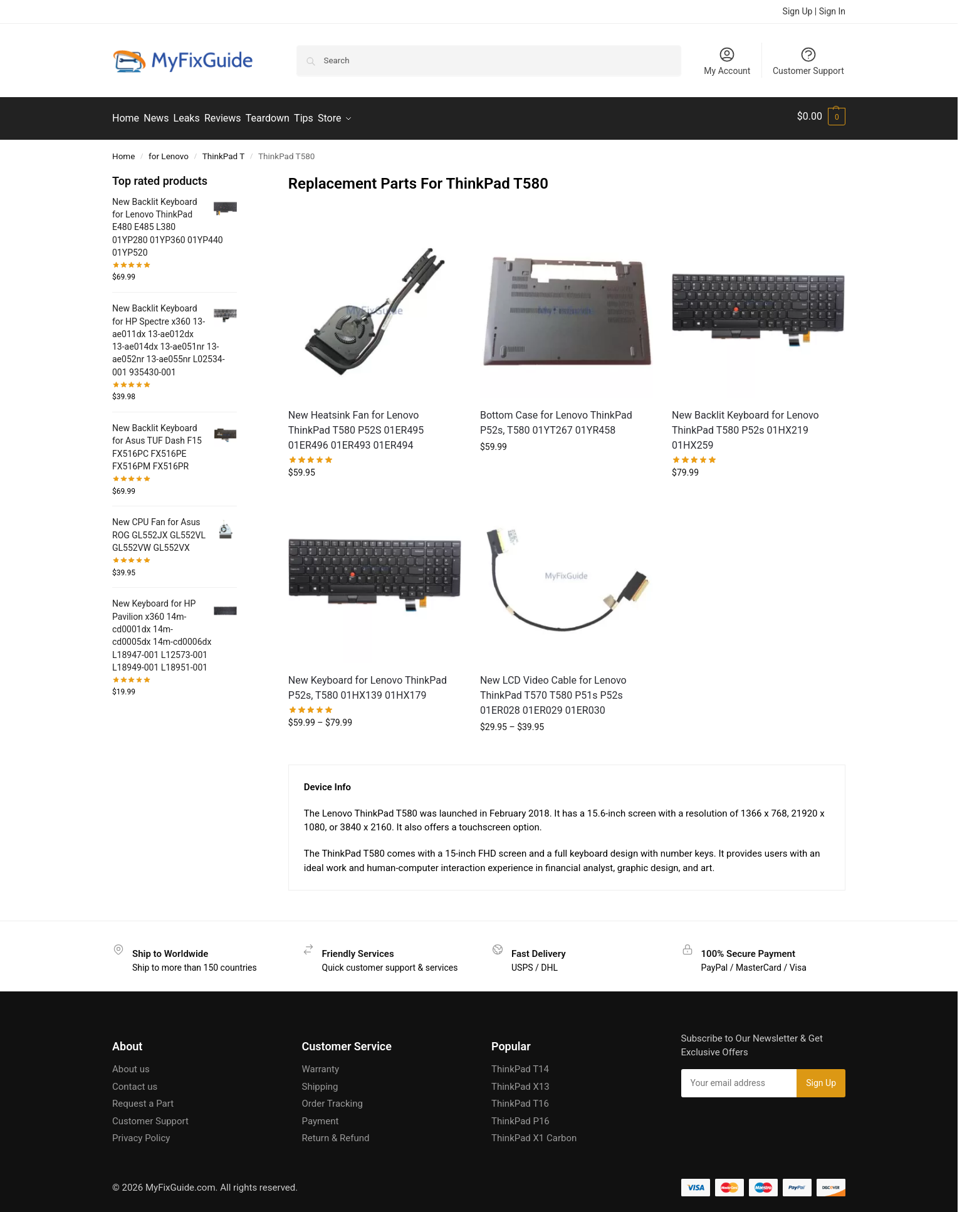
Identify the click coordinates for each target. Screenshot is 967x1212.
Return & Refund (336, 1133)
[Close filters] (240, 175)
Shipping (320, 1082)
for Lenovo (169, 152)
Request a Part (143, 1099)
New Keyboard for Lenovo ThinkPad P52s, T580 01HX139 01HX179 (367, 683)
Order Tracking (332, 1099)
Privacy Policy (141, 1133)
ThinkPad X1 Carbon (534, 1133)
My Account (727, 61)
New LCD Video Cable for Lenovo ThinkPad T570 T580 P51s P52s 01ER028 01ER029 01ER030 (553, 691)
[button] (821, 116)
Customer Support (808, 61)
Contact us (134, 1082)
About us (131, 1064)
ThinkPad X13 (520, 1082)
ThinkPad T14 (520, 1064)
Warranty (321, 1064)
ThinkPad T (223, 152)
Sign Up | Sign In (814, 11)
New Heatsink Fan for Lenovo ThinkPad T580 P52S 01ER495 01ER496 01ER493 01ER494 (356, 426)
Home (123, 152)
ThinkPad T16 (520, 1099)
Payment (320, 1116)
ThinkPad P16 (520, 1116)
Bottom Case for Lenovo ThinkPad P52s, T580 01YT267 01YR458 (556, 418)
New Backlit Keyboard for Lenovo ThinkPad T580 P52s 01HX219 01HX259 (745, 426)
